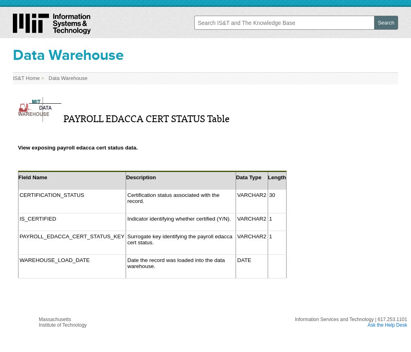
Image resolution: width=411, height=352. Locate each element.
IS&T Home (26, 78)
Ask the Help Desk (387, 325)
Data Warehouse (66, 78)
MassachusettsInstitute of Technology (63, 322)
